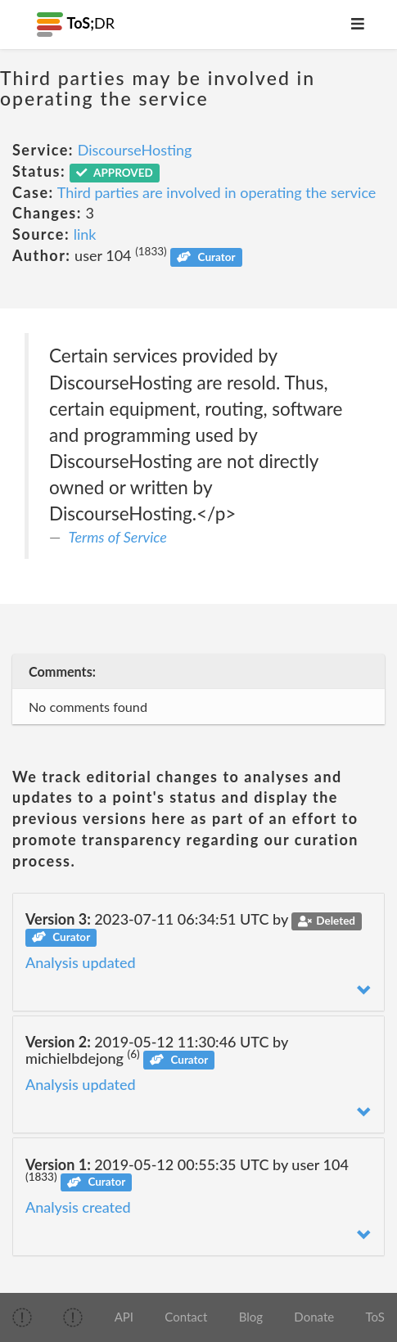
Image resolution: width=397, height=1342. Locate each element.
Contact (186, 1316)
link (85, 234)
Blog (251, 1316)
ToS (374, 1316)
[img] (22, 1317)
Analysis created (78, 1207)
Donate (314, 1316)
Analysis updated (80, 962)
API (124, 1316)
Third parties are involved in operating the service (217, 192)
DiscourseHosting (135, 150)
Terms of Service (118, 537)
